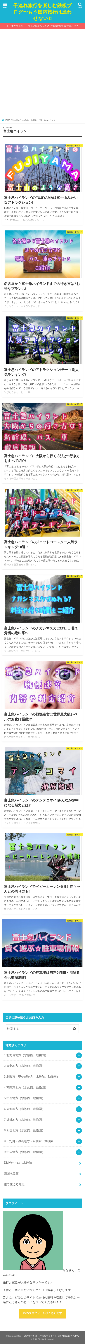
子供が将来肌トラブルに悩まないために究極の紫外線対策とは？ (43, 26)
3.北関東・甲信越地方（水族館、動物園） (32, 1076)
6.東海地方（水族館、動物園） (24, 1108)
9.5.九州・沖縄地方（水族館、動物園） (30, 1141)
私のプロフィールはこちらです (42, 1313)
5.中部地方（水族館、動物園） (24, 1098)
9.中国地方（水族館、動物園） (24, 1152)
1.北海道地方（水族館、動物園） (26, 1055)
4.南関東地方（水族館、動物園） (26, 1087)
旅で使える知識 (14, 1184)
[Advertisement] (42, 74)
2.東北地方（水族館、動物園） (24, 1065)
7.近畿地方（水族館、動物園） (24, 1119)
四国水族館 (11, 1173)
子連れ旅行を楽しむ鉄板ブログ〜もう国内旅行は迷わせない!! (42, 11)
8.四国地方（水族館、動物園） (24, 1130)
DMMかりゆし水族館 (18, 1162)
